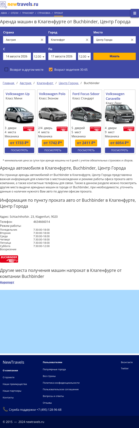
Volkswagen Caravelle (115, 96)
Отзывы (47, 402)
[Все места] (111, 39)
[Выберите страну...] (20, 39)
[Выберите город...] (65, 39)
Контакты (8, 397)
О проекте (8, 377)
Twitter (125, 368)
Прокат (58, 13)
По (50, 49)
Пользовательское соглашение (61, 389)
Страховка (43, 13)
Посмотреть (19, 150)
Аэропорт (7, 282)
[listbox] (39, 56)
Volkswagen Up (18, 94)
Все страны (49, 376)
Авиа (4, 13)
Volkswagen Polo (52, 94)
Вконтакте (127, 362)
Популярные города (54, 369)
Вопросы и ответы (53, 396)
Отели (14, 13)
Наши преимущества (15, 384)
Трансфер (28, 13)
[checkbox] (24, 69)
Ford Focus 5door (86, 94)
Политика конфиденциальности (61, 382)
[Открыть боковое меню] (134, 13)
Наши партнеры (12, 390)
